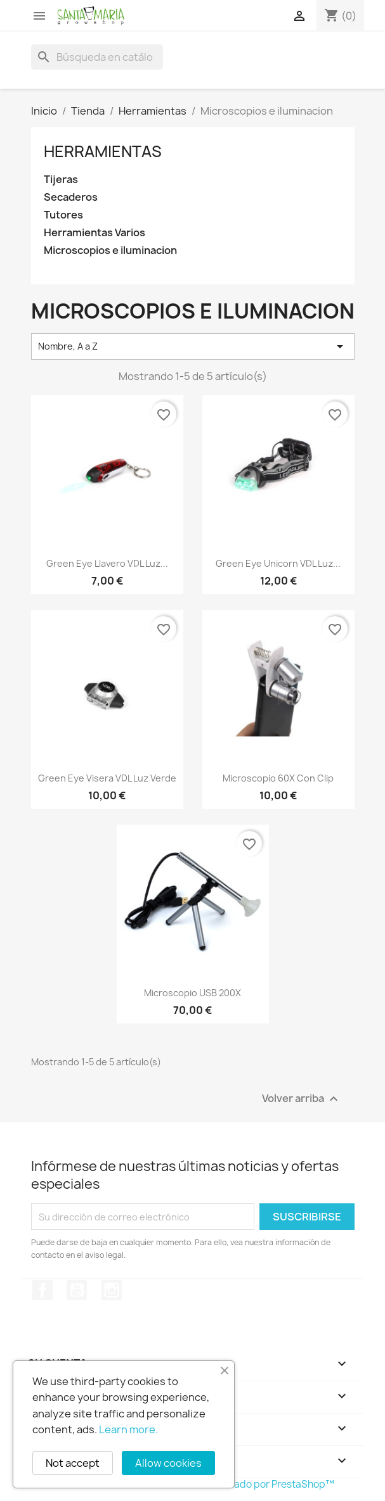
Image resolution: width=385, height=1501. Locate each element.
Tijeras (61, 179)
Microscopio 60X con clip (278, 778)
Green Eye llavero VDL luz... (107, 563)
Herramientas (103, 151)
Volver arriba (301, 1099)
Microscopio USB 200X (192, 993)
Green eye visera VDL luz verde (107, 778)
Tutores (63, 215)
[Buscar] (97, 57)
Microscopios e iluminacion (110, 250)
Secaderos (71, 197)
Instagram (111, 1290)
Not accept (73, 1463)
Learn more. (128, 1429)
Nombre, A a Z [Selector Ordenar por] (193, 346)
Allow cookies (168, 1463)
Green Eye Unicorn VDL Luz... (278, 563)
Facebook (42, 1290)
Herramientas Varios (94, 232)
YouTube (77, 1290)
